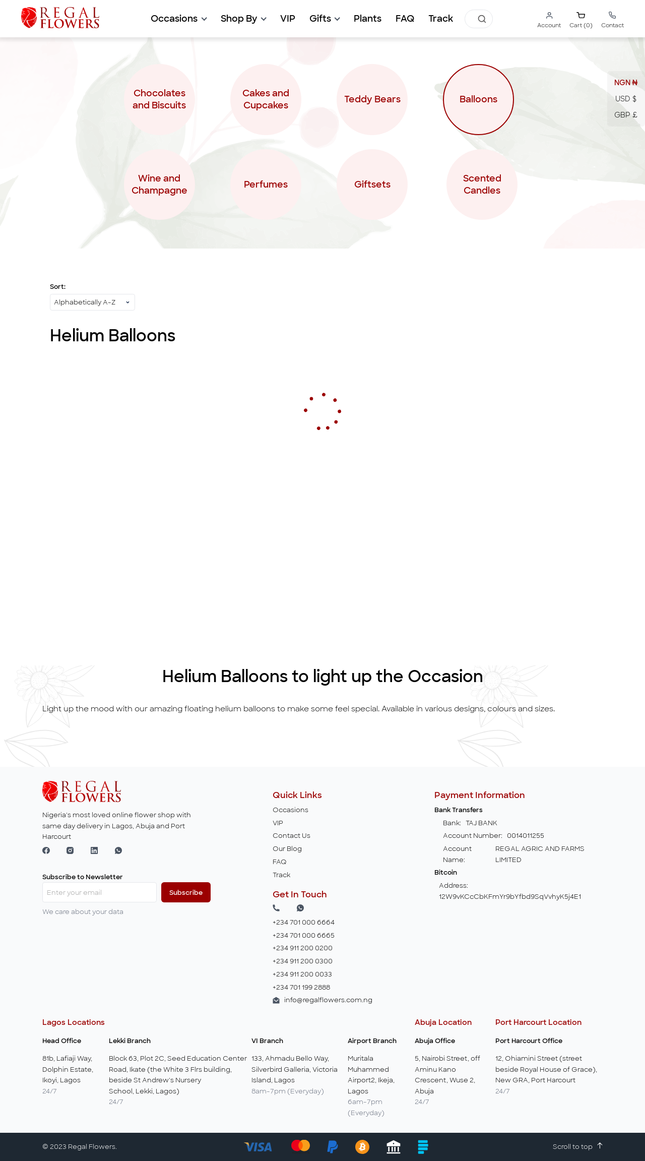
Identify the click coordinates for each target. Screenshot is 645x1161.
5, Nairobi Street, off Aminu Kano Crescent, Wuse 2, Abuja (447, 1074)
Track (440, 19)
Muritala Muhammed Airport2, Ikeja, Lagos (371, 1074)
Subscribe (186, 892)
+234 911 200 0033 (302, 974)
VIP (278, 823)
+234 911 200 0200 (303, 948)
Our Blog (287, 848)
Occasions (290, 810)
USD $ (625, 98)
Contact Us (291, 835)
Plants (367, 19)
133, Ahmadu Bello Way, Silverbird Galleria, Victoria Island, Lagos (294, 1069)
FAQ (405, 19)
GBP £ (625, 114)
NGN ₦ (626, 82)
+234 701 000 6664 (304, 922)
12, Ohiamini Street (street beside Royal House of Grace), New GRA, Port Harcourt (546, 1069)
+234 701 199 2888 (301, 987)
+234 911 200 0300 (303, 961)
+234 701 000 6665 (304, 935)
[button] (178, 19)
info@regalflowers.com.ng (328, 1000)
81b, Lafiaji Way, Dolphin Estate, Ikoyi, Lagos (67, 1069)
